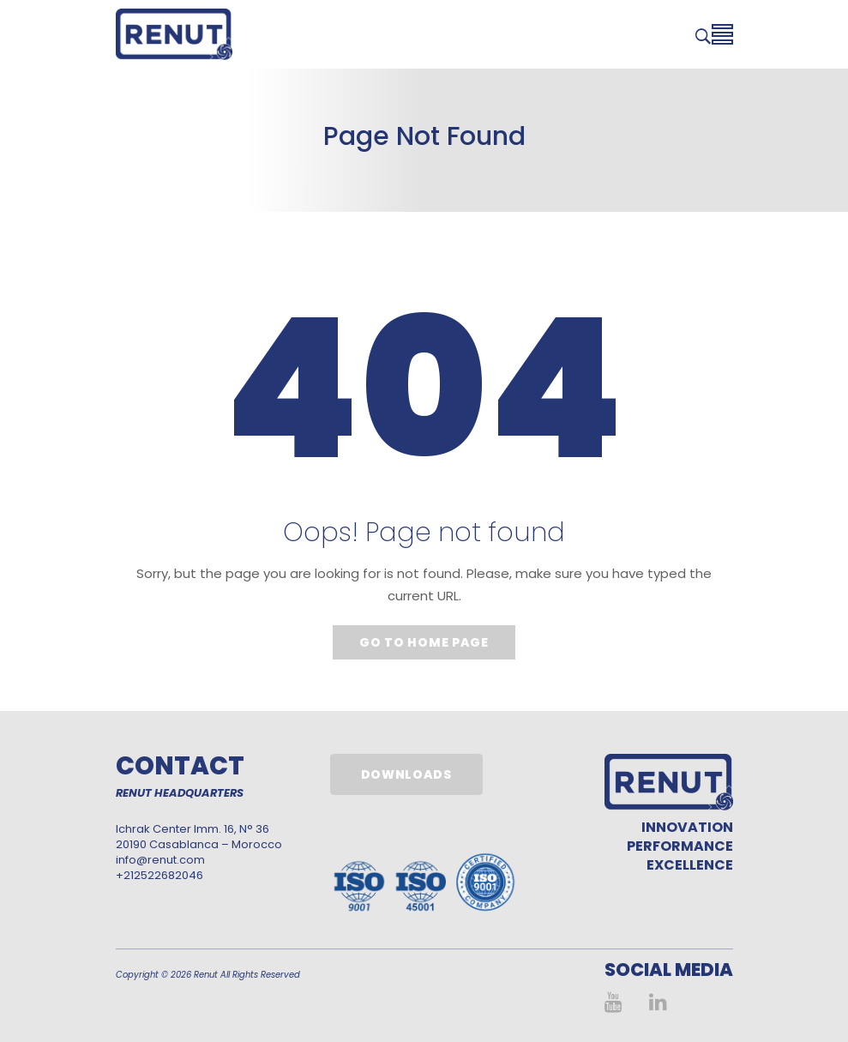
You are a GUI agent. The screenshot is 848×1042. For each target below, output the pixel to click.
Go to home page (424, 642)
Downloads (406, 774)
